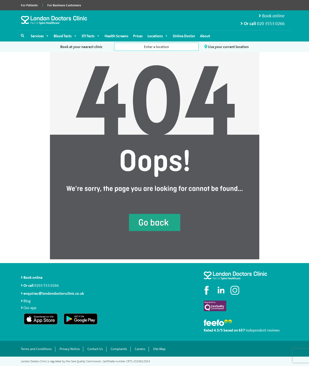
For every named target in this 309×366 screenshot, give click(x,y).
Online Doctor (184, 36)
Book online (272, 16)
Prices (138, 36)
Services (40, 36)
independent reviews (263, 330)
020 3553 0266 (271, 23)
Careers (140, 349)
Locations (157, 36)
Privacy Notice (70, 349)
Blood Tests (65, 36)
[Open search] (22, 36)
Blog (27, 300)
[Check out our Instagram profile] (235, 290)
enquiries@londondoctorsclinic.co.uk (52, 293)
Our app (29, 307)
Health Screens (116, 36)
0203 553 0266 (46, 285)
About (205, 36)
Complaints (119, 349)
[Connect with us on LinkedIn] (221, 290)
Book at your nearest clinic (81, 46)
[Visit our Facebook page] (207, 290)
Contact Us (95, 349)
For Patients (29, 5)
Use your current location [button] (226, 46)
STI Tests (91, 36)
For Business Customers (64, 5)
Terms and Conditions (36, 349)
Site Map (159, 349)
